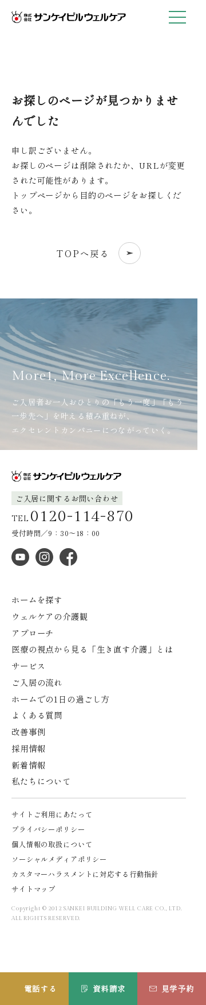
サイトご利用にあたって (52, 814)
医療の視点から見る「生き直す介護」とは (92, 649)
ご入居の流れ (36, 682)
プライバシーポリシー (48, 829)
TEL (72, 517)
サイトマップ (33, 889)
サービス (28, 665)
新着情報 (28, 765)
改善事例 (28, 731)
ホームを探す (36, 599)
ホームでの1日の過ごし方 (60, 699)
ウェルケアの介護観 (49, 616)
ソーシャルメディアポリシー (59, 859)
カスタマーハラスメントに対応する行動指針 (85, 874)
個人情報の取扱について (52, 844)
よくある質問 (36, 715)
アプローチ (32, 633)
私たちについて (41, 781)
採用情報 (28, 748)
